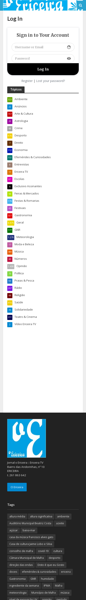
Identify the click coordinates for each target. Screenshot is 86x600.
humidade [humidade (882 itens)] (47, 579)
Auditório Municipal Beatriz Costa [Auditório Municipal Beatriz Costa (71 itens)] (30, 523)
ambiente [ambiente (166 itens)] (63, 516)
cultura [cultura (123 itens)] (57, 551)
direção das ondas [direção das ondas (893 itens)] (21, 565)
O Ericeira (17, 487)
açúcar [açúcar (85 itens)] (13, 530)
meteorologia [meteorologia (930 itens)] (17, 592)
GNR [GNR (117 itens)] (33, 579)
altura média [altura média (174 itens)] (17, 516)
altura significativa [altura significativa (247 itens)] (41, 516)
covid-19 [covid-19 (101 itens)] (43, 551)
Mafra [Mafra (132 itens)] (58, 585)
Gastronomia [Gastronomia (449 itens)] (17, 579)
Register (27, 81)
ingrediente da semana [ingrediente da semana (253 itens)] (24, 585)
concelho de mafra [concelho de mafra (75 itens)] (21, 551)
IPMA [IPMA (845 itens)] (47, 585)
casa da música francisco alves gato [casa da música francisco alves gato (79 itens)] (31, 537)
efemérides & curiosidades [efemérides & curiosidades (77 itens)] (39, 572)
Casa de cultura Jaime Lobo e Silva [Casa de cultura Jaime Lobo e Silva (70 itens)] (30, 544)
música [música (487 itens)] (65, 592)
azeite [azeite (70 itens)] (60, 523)
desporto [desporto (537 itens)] (54, 558)
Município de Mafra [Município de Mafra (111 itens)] (43, 592)
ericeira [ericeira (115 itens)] (66, 572)
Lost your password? (50, 81)
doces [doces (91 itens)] (13, 572)
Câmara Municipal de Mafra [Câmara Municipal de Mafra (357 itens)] (26, 558)
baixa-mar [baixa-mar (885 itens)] (29, 530)
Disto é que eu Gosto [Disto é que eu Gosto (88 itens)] (51, 565)
